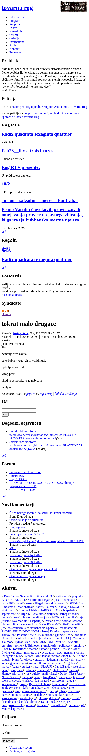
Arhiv (13, 45)
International (17, 42)
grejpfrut (7, 645)
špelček (23, 701)
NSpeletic (69, 610)
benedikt (76, 624)
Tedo (69, 635)
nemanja (69, 652)
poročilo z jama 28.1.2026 (25, 562)
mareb (33, 649)
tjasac (57, 599)
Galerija (14, 38)
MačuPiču (30, 642)
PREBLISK (16, 475)
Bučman (51, 606)
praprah (77, 596)
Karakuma (38, 613)
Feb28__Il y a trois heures (27, 150)
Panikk (72, 617)
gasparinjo (36, 621)
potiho (66, 621)
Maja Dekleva (75, 638)
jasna (16, 617)
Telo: (5, 347)
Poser (23, 684)
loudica (37, 617)
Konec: (46, 336)
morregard (44, 599)
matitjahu (64, 677)
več (4, 231)
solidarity (26, 698)
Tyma (18, 642)
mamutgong (31, 652)
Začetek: (7, 336)
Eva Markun (20, 621)
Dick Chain (60, 670)
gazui (13, 610)
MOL (12, 548)
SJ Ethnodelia (33, 645)
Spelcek (51, 628)
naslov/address (12, 294)
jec (3, 628)
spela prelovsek (11, 680)
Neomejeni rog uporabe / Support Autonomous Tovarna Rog (49, 106)
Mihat (15, 624)
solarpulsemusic (18, 628)
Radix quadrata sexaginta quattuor (37, 134)
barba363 (7, 603)
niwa (37, 677)
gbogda (17, 652)
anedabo (38, 694)
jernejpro (78, 645)
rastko (66, 649)
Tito (71, 687)
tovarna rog (17, 7)
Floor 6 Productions (14, 649)
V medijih (15, 31)
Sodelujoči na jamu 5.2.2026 (27, 534)
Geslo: (6, 732)
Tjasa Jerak (76, 673)
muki (60, 638)
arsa (63, 687)
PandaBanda (62, 666)
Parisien (74, 705)
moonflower (58, 705)
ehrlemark (76, 659)
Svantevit (26, 596)
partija (53, 691)
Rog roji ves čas (19, 527)
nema (5, 670)
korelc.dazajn (33, 638)
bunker (25, 666)
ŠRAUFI (46, 666)
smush (6, 659)
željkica (52, 613)
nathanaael (37, 628)
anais (80, 652)
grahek (6, 617)
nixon (5, 624)
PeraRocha (11, 596)
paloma (30, 670)
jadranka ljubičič (57, 659)
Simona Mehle (28, 610)
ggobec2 (72, 663)
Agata (15, 666)
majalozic (50, 645)
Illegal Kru (42, 603)
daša (25, 687)
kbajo (35, 624)
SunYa (65, 698)
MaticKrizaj (25, 606)
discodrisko (9, 701)
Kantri (39, 606)
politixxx (64, 645)
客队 (6, 249)
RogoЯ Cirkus (18, 479)
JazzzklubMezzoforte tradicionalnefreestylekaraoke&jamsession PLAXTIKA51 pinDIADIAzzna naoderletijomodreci (45, 435)
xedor (28, 656)
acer (56, 621)
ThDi (26, 708)
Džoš (65, 624)
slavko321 (8, 635)
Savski (73, 670)
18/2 (6, 183)
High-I (25, 613)
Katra (44, 701)
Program (14, 20)
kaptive (15, 708)
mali (45, 673)
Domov (6, 314)
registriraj (46, 393)
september (8, 613)
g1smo (59, 635)
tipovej (63, 606)
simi (4, 610)
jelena (55, 687)
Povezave (15, 52)
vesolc (76, 698)
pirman (30, 705)
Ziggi (53, 673)
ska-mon (7, 642)
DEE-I (73, 603)
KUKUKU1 (17, 599)
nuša (53, 701)
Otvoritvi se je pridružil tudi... (28, 520)
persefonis (58, 680)
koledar (59, 393)
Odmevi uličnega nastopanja (27, 576)
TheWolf (71, 642)
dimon (34, 701)
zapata (65, 631)
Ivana (45, 656)
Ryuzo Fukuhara (39, 684)
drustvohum (58, 603)
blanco (25, 617)
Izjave (13, 27)
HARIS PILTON (50, 610)
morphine (17, 670)
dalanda (54, 698)
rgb (83, 705)
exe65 (55, 624)
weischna (79, 666)
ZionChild (67, 656)
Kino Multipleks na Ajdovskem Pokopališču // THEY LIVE (46, 541)
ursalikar (35, 687)
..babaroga (43, 670)
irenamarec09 (67, 628)
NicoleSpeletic (11, 677)
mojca (5, 666)
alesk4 (43, 698)
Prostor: (7, 340)
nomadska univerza (34, 691)
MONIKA (58, 617)
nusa (35, 666)
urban (49, 635)
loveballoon (59, 684)
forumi (13, 34)
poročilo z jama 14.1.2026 (25, 555)
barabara (42, 705)
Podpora (14, 24)
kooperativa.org (20, 694)
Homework (9, 673)
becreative (48, 652)
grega (70, 680)
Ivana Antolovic (22, 659)
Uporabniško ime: (13, 725)
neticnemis (62, 596)
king (42, 642)
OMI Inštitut (55, 642)
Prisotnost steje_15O (30, 635)
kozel (29, 603)
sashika (28, 680)
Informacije (16, 17)
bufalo (36, 673)
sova (17, 687)
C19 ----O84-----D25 (22, 489)
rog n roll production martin (46, 663)
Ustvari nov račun (20, 747)
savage (25, 624)
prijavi (30, 393)
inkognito (7, 656)
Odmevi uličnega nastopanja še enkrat (33, 569)
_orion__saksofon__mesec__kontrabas (40, 200)
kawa (5, 694)
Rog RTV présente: (21, 167)
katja (5, 663)
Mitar (5, 708)
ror (27, 673)
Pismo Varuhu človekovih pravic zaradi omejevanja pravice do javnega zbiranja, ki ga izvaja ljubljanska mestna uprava (42, 214)
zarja (48, 621)
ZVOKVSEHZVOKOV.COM (20, 631)
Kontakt (14, 49)
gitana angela (18, 663)
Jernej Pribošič (69, 613)
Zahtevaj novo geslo (22, 751)
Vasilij (32, 599)
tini (17, 691)
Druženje (71, 393)
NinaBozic (49, 677)
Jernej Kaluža (50, 631)
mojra (55, 656)
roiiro (18, 645)
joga (47, 617)
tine (46, 687)
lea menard (42, 680)
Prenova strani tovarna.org (25, 472)
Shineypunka (54, 694)
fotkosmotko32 (44, 596)
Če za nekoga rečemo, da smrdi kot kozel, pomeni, (41, 513)
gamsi (19, 603)
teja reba (78, 677)
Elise (62, 691)
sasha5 (76, 621)
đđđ (59, 652)
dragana (40, 659)
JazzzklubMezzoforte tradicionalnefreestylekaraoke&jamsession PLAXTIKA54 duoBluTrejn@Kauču (45, 445)
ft (35, 698)
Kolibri (81, 656)
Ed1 (36, 656)
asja (20, 673)
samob (43, 649)
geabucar (7, 691)
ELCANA (76, 606)
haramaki (69, 599)
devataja (49, 638)
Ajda (5, 599)
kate (74, 631)
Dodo (63, 673)
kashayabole (20, 333)
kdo (20, 638)
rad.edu (27, 677)
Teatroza (73, 691)
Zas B (45, 624)
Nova (68, 694)
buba (19, 656)
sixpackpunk (9, 698)
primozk (55, 649)
